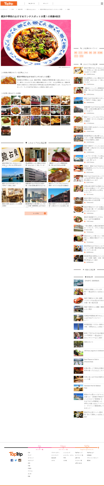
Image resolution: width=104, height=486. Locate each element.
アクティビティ (55, 452)
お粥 (95, 52)
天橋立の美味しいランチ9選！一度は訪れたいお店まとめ (94, 292)
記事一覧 (32, 3)
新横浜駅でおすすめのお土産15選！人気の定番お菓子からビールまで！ (94, 109)
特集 (29, 476)
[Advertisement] (17, 30)
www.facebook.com (66, 67)
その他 (65, 460)
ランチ (80, 52)
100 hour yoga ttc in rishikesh (94, 351)
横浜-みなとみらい (31, 9)
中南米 (29, 468)
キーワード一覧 (79, 455)
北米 (29, 463)
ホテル (53, 460)
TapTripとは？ (90, 452)
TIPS (64, 458)
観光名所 (54, 458)
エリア (45, 3)
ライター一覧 (78, 460)
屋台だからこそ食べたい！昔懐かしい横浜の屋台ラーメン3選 (94, 238)
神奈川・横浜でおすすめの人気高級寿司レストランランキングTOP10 (94, 168)
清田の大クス (88, 342)
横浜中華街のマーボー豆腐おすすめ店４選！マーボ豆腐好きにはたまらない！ (94, 209)
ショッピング (66, 452)
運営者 (88, 460)
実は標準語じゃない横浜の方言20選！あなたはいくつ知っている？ (94, 80)
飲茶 (90, 52)
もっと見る (36, 213)
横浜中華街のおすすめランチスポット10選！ (51, 9)
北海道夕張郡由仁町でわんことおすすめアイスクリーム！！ (94, 318)
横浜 (76, 52)
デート (76, 56)
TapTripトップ (78, 452)
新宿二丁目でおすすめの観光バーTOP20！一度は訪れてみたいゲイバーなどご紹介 (94, 335)
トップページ (3, 9)
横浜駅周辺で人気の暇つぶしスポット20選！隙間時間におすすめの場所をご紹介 (94, 138)
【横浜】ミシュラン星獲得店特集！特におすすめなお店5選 (94, 90)
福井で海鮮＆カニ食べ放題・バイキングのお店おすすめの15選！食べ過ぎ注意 (94, 300)
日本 (12, 9)
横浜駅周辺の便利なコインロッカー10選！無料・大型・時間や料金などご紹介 (94, 258)
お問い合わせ (78, 463)
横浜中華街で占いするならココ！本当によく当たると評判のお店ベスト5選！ (94, 70)
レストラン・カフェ (68, 455)
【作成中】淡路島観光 (91, 280)
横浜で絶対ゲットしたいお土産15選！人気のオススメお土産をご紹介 (94, 148)
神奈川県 (20, 9)
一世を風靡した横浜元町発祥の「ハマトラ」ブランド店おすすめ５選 (94, 228)
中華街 (85, 52)
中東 (29, 465)
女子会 (81, 56)
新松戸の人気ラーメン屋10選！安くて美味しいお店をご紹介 (94, 414)
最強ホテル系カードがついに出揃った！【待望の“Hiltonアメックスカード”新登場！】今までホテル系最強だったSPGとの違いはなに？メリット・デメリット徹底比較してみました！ (94, 401)
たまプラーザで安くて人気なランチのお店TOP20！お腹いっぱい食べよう (94, 158)
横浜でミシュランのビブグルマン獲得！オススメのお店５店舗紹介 (94, 119)
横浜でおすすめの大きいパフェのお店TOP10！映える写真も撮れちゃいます (94, 178)
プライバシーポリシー (92, 458)
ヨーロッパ (31, 458)
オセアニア (31, 460)
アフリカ (30, 471)
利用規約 (89, 455)
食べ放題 (100, 52)
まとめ (29, 473)
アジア (29, 455)
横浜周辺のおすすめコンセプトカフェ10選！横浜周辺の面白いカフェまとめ (94, 248)
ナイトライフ (55, 455)
